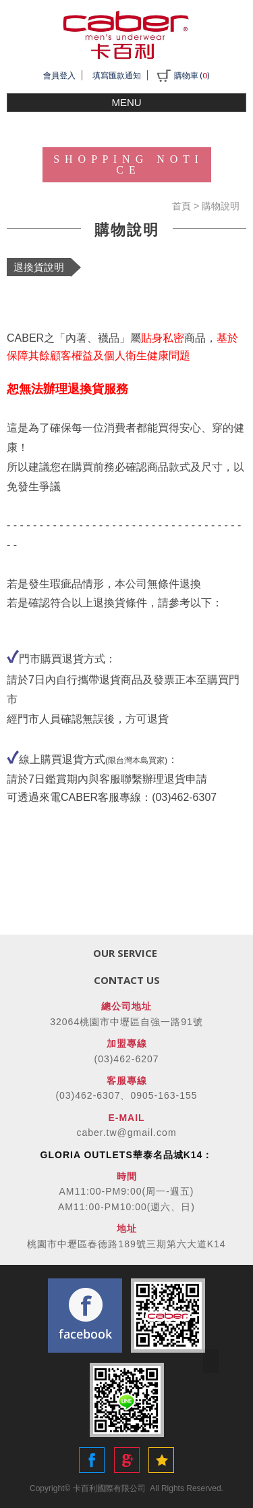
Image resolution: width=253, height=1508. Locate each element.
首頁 (181, 206)
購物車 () (183, 76)
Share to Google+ (127, 1460)
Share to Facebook (92, 1460)
